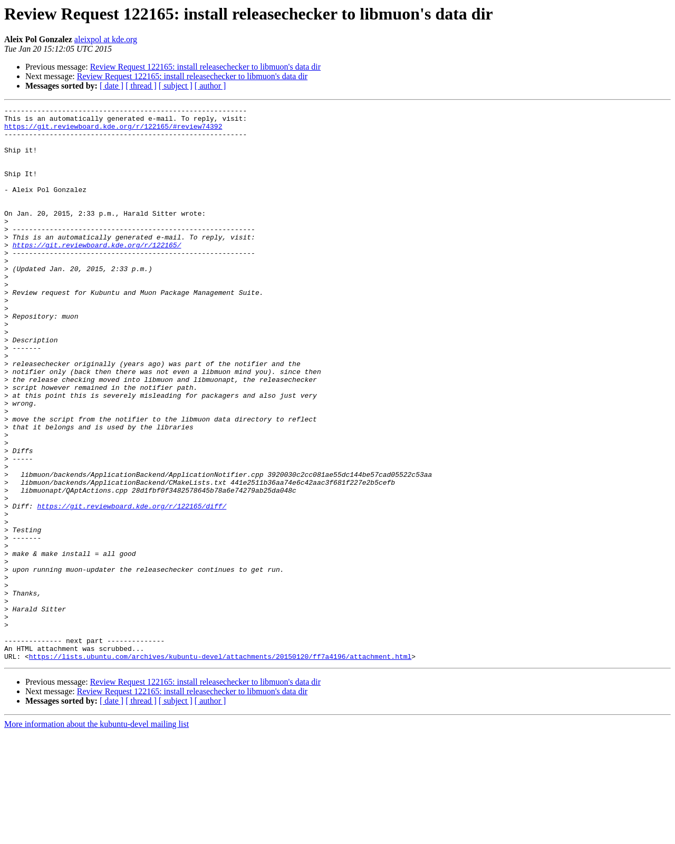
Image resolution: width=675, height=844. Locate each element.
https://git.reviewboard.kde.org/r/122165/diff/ (131, 586)
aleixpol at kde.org (105, 39)
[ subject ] (175, 85)
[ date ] (111, 85)
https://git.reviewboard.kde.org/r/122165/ (97, 273)
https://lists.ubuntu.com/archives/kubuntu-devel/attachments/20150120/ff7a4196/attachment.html (220, 767)
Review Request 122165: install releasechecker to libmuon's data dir (205, 66)
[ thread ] (141, 85)
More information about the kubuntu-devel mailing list (96, 834)
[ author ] (210, 85)
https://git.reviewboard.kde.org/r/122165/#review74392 (113, 131)
